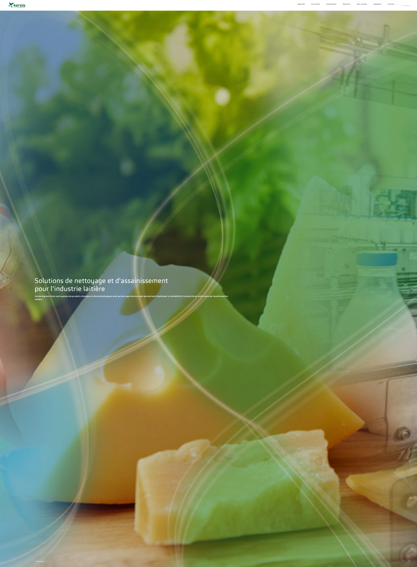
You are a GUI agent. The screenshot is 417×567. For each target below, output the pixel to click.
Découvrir (39, 561)
